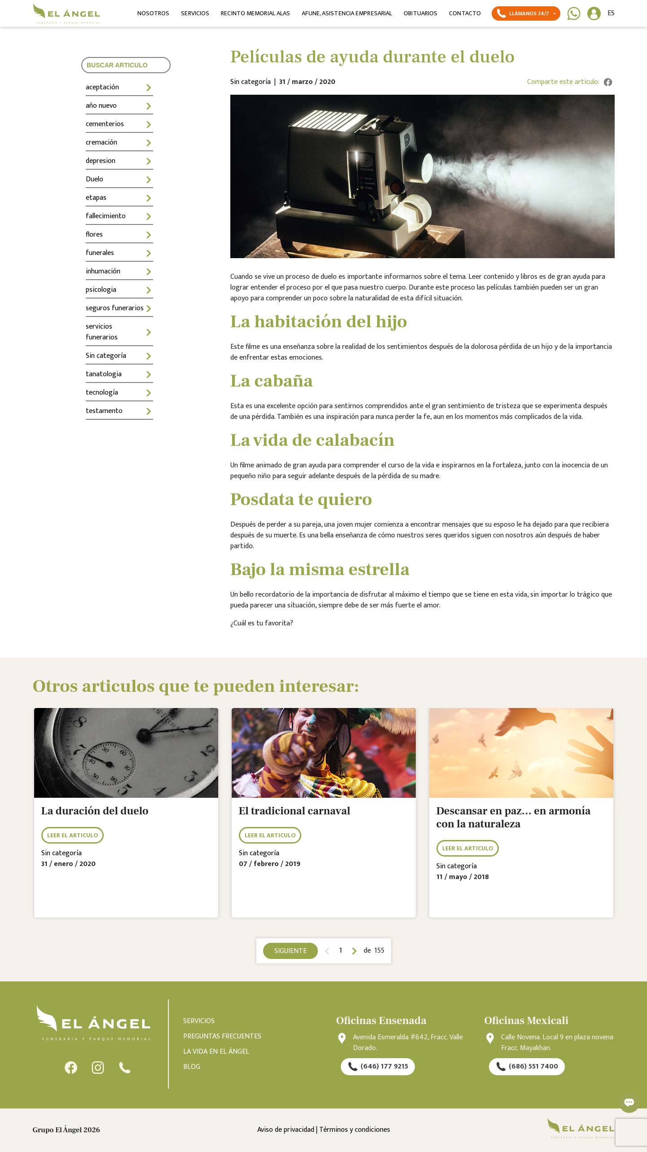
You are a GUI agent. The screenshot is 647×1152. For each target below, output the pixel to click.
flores (119, 235)
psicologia (119, 290)
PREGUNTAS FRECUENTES (222, 1036)
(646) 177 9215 (378, 1066)
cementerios (119, 124)
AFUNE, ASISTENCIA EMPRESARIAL (347, 13)
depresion (119, 161)
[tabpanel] (126, 819)
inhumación (119, 271)
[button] (526, 13)
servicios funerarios (119, 332)
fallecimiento (119, 216)
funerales (119, 253)
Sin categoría (119, 356)
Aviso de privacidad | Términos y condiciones (323, 1130)
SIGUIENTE (290, 951)
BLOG (191, 1067)
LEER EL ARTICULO (72, 835)
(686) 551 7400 (527, 1066)
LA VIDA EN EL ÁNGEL (216, 1051)
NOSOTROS (153, 13)
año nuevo (119, 106)
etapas (119, 198)
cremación (119, 142)
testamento (119, 411)
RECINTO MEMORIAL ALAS (255, 13)
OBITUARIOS (420, 13)
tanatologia (119, 374)
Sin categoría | (254, 82)
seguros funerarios (119, 308)
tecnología (119, 393)
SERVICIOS (195, 13)
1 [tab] (340, 951)
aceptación (119, 87)
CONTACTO (465, 13)
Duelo (119, 179)
